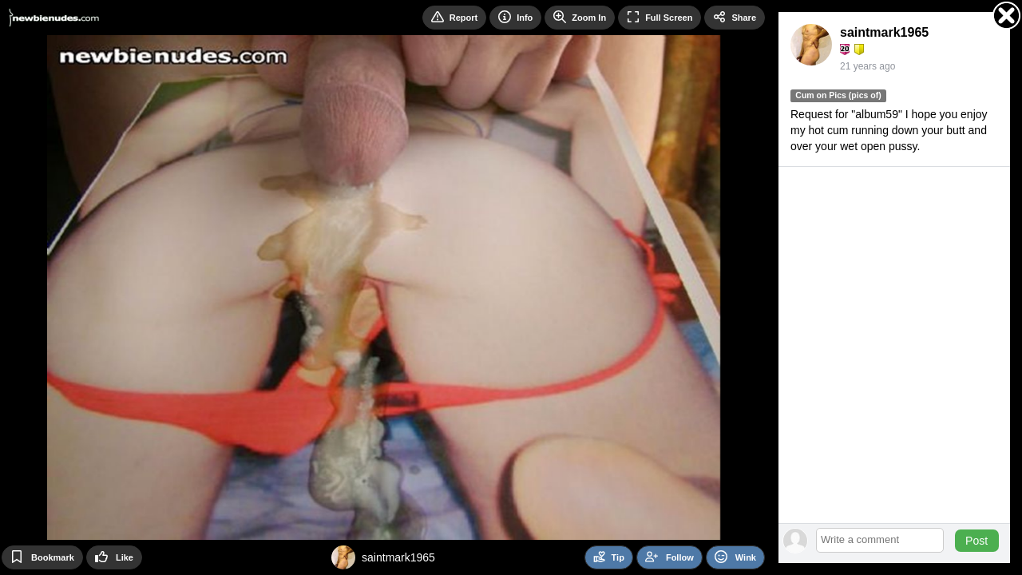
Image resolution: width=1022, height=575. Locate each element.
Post (976, 540)
